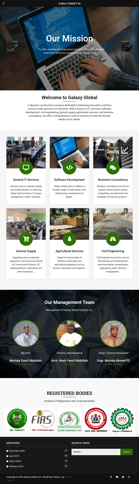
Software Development (69, 179)
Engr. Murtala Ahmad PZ (113, 360)
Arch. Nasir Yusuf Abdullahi (69, 360)
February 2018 (16, 466)
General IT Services (26, 179)
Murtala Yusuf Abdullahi (26, 360)
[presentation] (12, 46)
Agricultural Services (69, 251)
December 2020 (17, 451)
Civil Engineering (113, 251)
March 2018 (15, 461)
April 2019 (14, 456)
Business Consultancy (113, 179)
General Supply (26, 251)
